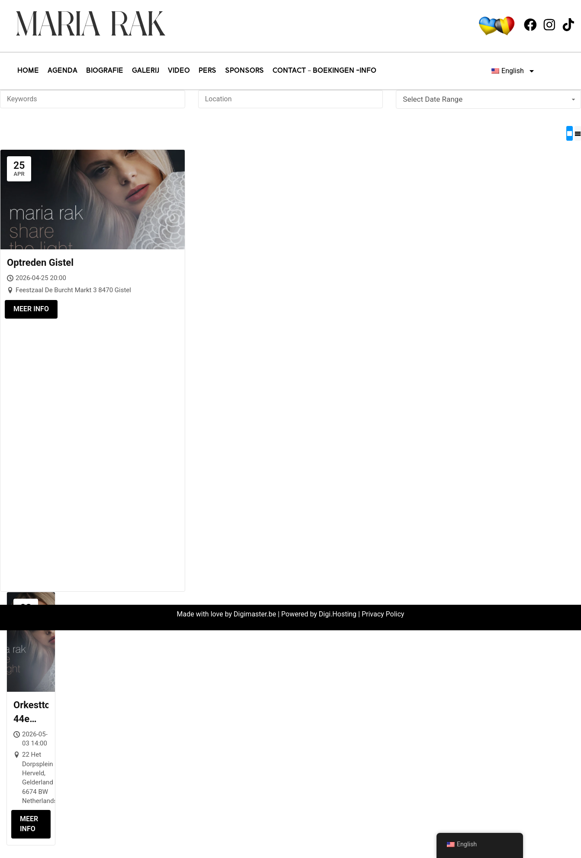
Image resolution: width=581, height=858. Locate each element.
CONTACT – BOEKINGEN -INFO (324, 71)
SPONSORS (244, 71)
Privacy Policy (383, 614)
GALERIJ (145, 71)
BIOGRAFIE (104, 71)
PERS (207, 71)
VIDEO (179, 71)
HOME (28, 71)
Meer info (31, 309)
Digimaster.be (255, 614)
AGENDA (62, 71)
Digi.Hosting (337, 614)
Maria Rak (90, 25)
